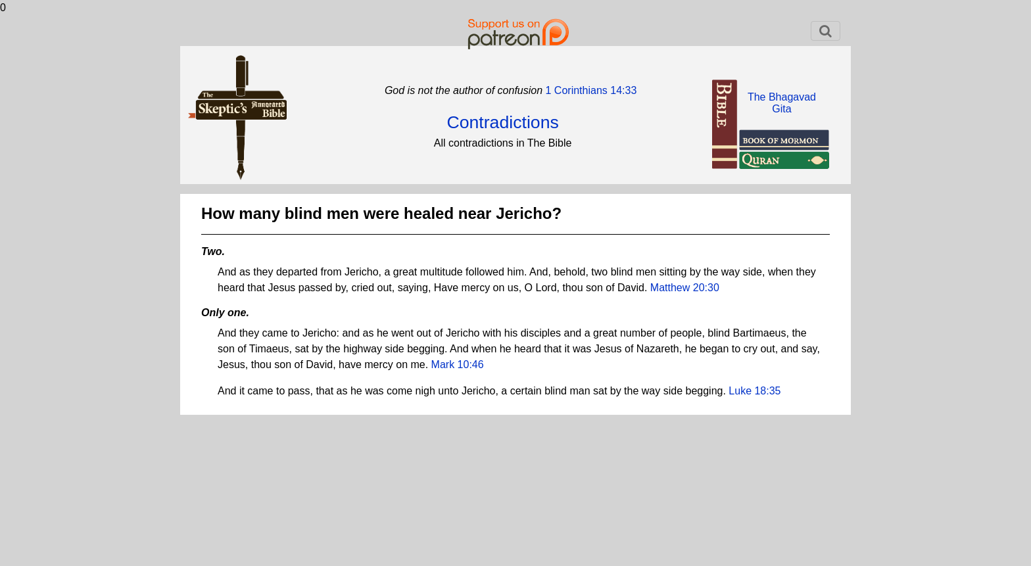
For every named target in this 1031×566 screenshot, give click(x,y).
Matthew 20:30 (684, 287)
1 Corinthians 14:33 (589, 90)
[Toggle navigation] (825, 31)
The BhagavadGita (782, 102)
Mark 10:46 (457, 364)
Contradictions (502, 122)
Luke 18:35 (754, 390)
